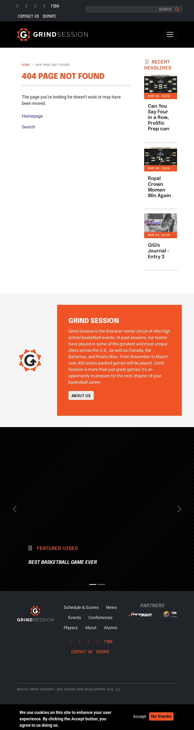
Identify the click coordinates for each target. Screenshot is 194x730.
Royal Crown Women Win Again (159, 186)
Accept (139, 716)
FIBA (55, 6)
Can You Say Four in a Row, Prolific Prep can (158, 117)
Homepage (32, 116)
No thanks (161, 716)
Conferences (100, 617)
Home (26, 65)
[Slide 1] (92, 584)
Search (28, 127)
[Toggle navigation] (170, 34)
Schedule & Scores (81, 607)
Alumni (110, 627)
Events (74, 617)
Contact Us (28, 16)
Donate (49, 16)
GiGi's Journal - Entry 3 (158, 250)
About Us (81, 395)
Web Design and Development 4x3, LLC (88, 689)
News (111, 607)
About (90, 627)
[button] (14, 509)
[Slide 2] (101, 584)
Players (71, 627)
